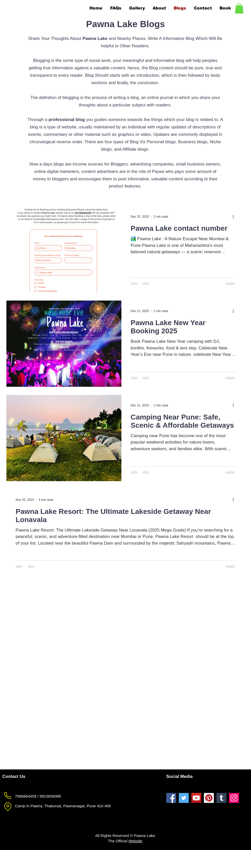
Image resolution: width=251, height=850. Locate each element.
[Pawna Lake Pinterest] (209, 798)
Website (135, 841)
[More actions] (235, 217)
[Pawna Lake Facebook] (171, 798)
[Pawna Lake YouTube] (196, 798)
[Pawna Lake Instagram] (234, 798)
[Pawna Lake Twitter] (184, 798)
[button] (239, 8)
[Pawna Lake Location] (8, 807)
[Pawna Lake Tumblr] (221, 798)
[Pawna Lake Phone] (7, 796)
